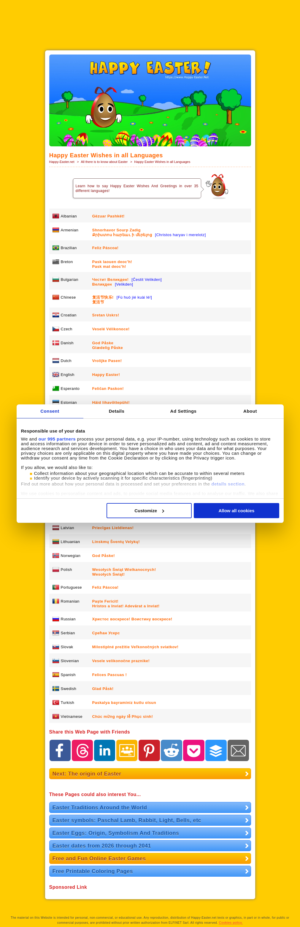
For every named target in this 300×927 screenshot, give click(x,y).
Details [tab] (117, 411)
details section (228, 483)
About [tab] (250, 411)
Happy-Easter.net (61, 162)
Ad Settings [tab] (183, 411)
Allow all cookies (237, 510)
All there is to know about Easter (104, 162)
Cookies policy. (231, 922)
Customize (149, 510)
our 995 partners (57, 438)
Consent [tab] (49, 411)
